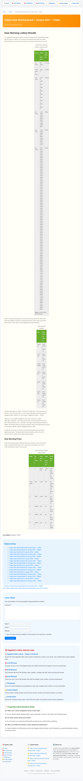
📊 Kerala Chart (75, 3)
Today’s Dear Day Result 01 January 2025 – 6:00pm (24, 578)
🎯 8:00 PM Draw (40, 3)
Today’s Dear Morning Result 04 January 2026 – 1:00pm (25, 561)
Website (7, 633)
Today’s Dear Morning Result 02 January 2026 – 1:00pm (25, 574)
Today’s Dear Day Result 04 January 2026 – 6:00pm (24, 558)
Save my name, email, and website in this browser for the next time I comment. (29, 637)
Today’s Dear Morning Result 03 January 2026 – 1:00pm (25, 567)
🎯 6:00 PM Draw (28, 3)
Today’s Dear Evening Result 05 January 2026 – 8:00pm (25, 550)
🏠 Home (6, 3)
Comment (8, 605)
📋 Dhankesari (51, 3)
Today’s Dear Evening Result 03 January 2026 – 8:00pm (25, 563)
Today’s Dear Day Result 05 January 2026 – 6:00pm (24, 552)
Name (7, 626)
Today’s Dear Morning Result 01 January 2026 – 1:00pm (25, 581)
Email (7, 630)
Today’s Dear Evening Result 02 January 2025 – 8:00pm (25, 570)
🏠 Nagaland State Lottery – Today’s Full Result (21, 657)
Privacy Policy (39, 773)
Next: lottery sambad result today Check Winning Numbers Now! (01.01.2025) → (26, 588)
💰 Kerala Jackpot (63, 3)
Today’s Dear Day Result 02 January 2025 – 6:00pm (24, 572)
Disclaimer (46, 773)
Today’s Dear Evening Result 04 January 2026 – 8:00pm (25, 556)
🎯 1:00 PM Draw (16, 3)
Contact (32, 773)
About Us (26, 773)
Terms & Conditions (55, 773)
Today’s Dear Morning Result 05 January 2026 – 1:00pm (25, 554)
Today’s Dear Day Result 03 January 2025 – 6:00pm (24, 565)
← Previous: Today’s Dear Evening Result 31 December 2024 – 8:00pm (23, 586)
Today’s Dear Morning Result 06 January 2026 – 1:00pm (25, 547)
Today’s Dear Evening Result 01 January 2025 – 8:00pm (25, 576)
